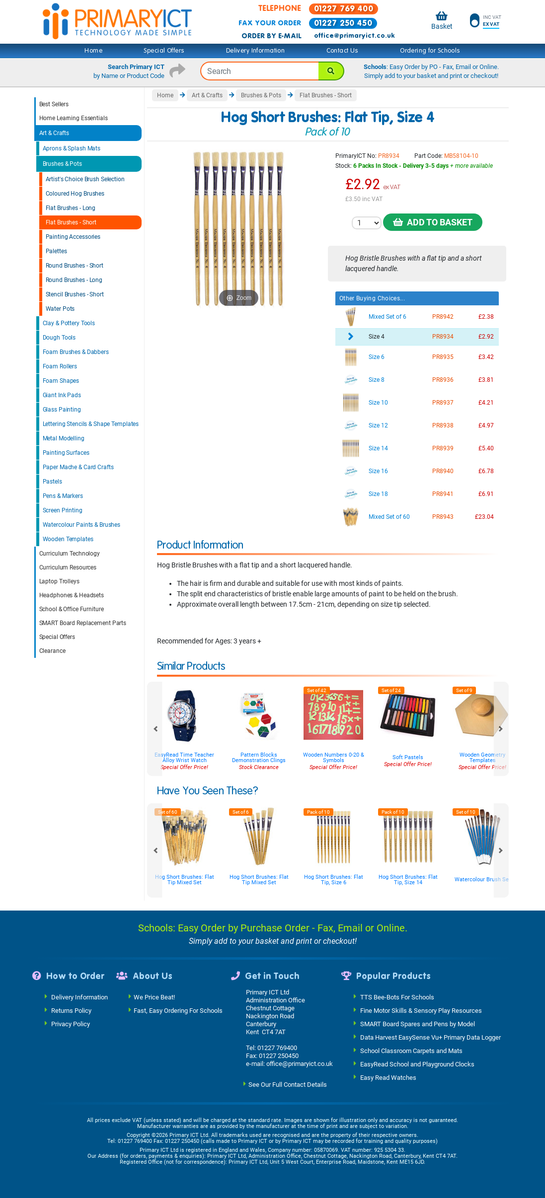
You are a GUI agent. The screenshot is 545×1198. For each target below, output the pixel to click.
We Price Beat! (154, 997)
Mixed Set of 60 (389, 516)
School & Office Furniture (71, 609)
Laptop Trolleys (59, 581)
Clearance (52, 650)
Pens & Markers (63, 496)
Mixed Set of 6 (387, 316)
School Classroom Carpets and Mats (411, 1051)
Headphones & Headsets (71, 595)
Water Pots (60, 308)
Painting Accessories (73, 236)
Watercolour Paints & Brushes (82, 524)
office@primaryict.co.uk (354, 35)
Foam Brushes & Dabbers (76, 352)
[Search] (331, 71)
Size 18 (378, 494)
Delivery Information (255, 50)
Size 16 (378, 471)
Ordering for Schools (430, 50)
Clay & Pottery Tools (69, 323)
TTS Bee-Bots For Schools (397, 997)
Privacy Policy (70, 1024)
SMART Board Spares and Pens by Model (417, 1024)
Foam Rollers (60, 366)
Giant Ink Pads (62, 395)
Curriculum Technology (69, 553)
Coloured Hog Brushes (75, 193)
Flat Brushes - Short (71, 222)
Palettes (56, 251)
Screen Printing (62, 510)
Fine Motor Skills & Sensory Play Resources (421, 1010)
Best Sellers (54, 104)
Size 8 (377, 379)
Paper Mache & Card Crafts (78, 467)
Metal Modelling (63, 438)
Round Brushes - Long (74, 280)
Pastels (52, 481)
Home (93, 50)
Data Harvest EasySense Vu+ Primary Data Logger (430, 1037)
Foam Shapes (61, 380)
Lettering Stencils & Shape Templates (91, 424)
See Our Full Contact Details (287, 1084)
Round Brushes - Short (74, 265)
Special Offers (164, 50)
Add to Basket (432, 222)
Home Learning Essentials (73, 118)
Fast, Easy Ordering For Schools (178, 1010)
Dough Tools (59, 337)
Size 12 (378, 425)
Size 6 (377, 356)
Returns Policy (71, 1010)
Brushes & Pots (62, 163)
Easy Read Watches (388, 1077)
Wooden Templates (68, 539)
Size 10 (378, 402)
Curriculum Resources (68, 567)
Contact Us (342, 50)
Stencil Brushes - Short (75, 294)
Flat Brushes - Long (71, 208)
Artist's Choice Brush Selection (85, 179)
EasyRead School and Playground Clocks (417, 1064)
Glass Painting (62, 409)
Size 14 (378, 448)
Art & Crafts (54, 133)
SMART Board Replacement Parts (83, 623)
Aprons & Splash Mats (72, 148)
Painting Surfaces (66, 452)
